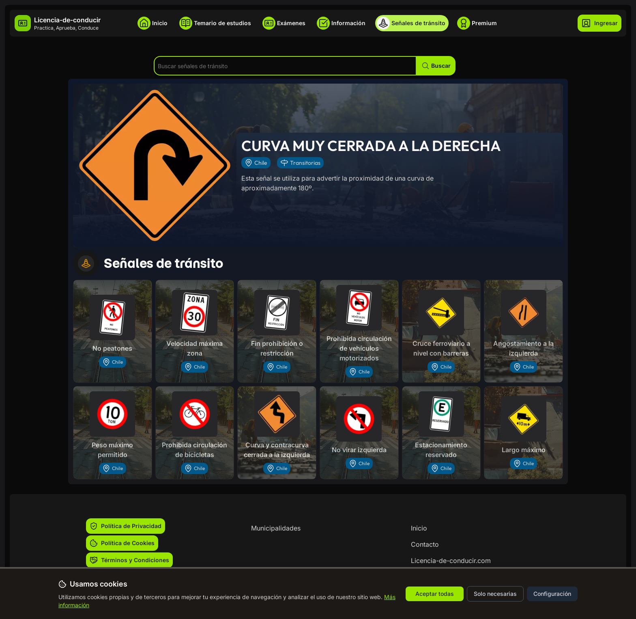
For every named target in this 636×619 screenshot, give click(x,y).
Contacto (425, 544)
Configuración (552, 593)
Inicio (419, 528)
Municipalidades (276, 528)
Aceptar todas (434, 593)
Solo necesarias (495, 593)
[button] (436, 65)
